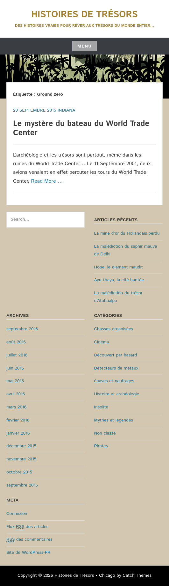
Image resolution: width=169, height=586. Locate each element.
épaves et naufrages (114, 381)
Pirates (101, 446)
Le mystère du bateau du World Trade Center (81, 128)
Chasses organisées (113, 329)
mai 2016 (15, 381)
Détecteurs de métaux (116, 368)
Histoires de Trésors (84, 14)
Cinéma (101, 342)
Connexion (16, 513)
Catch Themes (137, 575)
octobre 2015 (19, 472)
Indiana (66, 110)
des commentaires (29, 539)
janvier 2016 (18, 433)
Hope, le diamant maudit (118, 267)
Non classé (105, 433)
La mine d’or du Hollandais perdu (127, 233)
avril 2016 (15, 394)
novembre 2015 (21, 459)
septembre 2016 (22, 329)
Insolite (101, 407)
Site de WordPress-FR (28, 552)
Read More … (47, 181)
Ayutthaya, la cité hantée (119, 280)
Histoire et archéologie (116, 394)
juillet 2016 (16, 355)
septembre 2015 (22, 485)
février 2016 (17, 420)
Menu (84, 46)
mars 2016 (16, 407)
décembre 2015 (21, 446)
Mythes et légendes (113, 420)
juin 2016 (15, 368)
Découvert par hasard (115, 355)
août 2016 (16, 342)
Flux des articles (27, 527)
